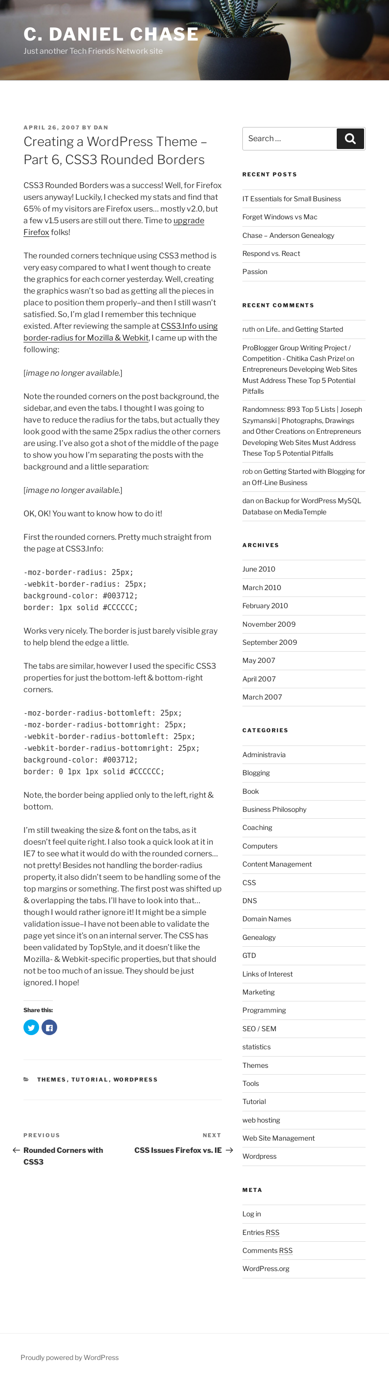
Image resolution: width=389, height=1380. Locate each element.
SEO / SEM (259, 1028)
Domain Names (266, 918)
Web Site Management (278, 1138)
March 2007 (262, 697)
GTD (249, 955)
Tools (250, 1083)
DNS (249, 900)
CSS (249, 882)
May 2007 (258, 660)
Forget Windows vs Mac (280, 216)
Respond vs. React (271, 253)
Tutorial (90, 1079)
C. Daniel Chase (111, 34)
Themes (52, 1079)
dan (248, 500)
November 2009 (269, 624)
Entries (261, 1232)
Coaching (257, 827)
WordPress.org (265, 1268)
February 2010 (265, 605)
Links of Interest (267, 974)
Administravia (264, 754)
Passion (254, 271)
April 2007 (259, 679)
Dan (101, 127)
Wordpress (136, 1079)
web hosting (261, 1120)
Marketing (258, 992)
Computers (260, 846)
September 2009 (269, 642)
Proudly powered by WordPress (70, 1357)
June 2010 (259, 569)
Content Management (277, 864)
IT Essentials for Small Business (291, 198)
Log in (251, 1214)
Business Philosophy (274, 809)
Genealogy (259, 937)
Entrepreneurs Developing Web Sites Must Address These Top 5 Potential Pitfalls (299, 380)
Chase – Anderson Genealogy (288, 235)
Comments (267, 1250)
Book (250, 791)
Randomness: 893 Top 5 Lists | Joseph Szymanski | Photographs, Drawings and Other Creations (302, 420)
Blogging (256, 772)
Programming (264, 1010)
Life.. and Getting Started (304, 329)
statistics (256, 1046)
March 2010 (261, 587)
